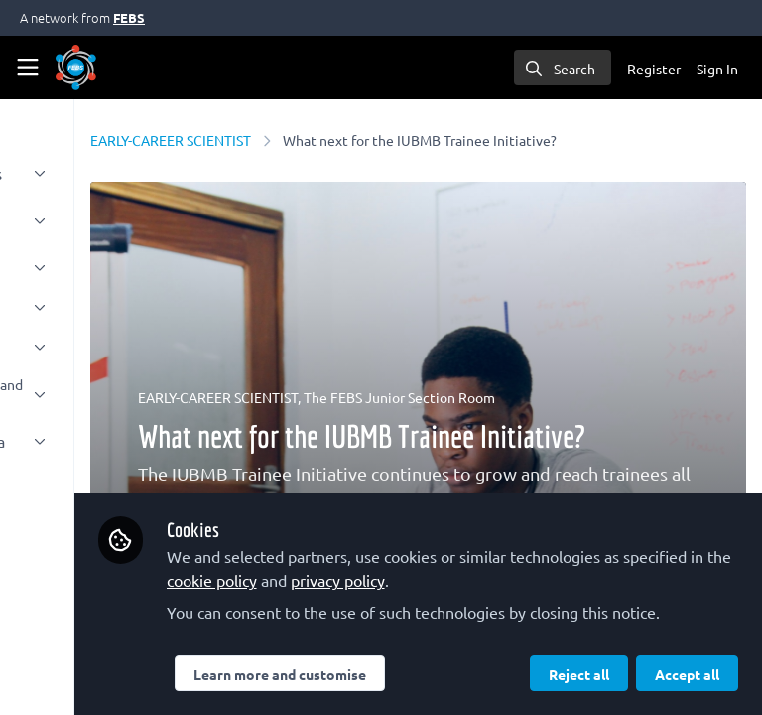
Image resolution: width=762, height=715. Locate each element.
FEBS (129, 17)
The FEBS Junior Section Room (579, 397)
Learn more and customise (457, 631)
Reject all (401, 674)
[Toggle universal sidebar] (28, 67)
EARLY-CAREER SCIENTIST (350, 140)
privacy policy (391, 536)
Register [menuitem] (654, 68)
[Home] (76, 67)
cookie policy (615, 512)
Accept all (509, 674)
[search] (562, 67)
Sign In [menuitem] (717, 68)
